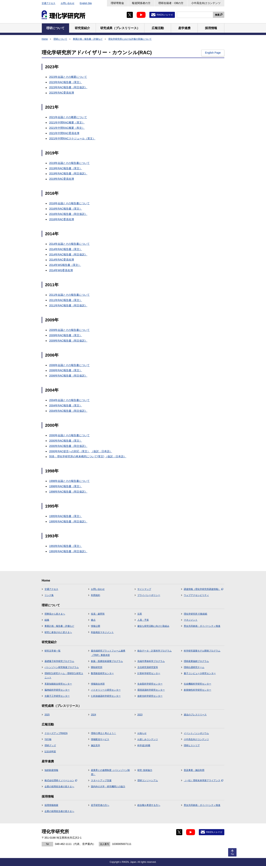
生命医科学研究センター (149, 683)
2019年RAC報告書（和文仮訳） (68, 173)
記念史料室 (50, 751)
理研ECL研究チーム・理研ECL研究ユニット (64, 675)
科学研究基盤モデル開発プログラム (202, 650)
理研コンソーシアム (147, 780)
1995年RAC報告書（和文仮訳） (68, 521)
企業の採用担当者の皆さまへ (59, 786)
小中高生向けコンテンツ (206, 3)
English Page (213, 52)
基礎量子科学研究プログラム (59, 661)
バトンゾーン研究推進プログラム (62, 667)
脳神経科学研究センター (57, 690)
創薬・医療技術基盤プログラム (107, 661)
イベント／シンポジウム (196, 733)
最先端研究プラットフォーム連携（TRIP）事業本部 (108, 652)
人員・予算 (143, 620)
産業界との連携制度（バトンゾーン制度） (110, 772)
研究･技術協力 (144, 770)
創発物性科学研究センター (197, 690)
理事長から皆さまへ (55, 614)
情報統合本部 (98, 683)
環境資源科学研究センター (151, 690)
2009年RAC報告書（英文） (65, 335)
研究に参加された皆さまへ (58, 632)
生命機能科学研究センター (197, 683)
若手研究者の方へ (100, 805)
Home (45, 39)
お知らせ (142, 733)
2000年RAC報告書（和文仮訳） (68, 445)
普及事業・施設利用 (194, 770)
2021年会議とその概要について (68, 117)
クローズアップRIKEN (56, 733)
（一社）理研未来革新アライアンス (203, 780)
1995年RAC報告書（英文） (65, 516)
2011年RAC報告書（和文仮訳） (68, 305)
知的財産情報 (51, 770)
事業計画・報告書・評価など (88, 39)
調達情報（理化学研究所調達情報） (203, 589)
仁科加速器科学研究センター (106, 696)
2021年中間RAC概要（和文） (67, 127)
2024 (93, 714)
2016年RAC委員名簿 (61, 219)
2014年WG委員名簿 (61, 270)
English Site (86, 3)
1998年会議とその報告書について (69, 480)
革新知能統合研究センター (58, 683)
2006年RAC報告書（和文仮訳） (68, 375)
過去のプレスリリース (195, 714)
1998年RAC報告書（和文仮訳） (68, 491)
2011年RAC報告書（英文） (65, 300)
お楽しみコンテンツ (147, 739)
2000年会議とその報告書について (69, 435)
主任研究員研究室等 (147, 667)
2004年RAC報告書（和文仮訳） (68, 410)
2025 (47, 714)
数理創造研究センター (102, 673)
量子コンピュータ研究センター (200, 673)
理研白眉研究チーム (194, 667)
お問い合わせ (67, 3)
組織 (47, 620)
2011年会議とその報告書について (69, 294)
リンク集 (49, 595)
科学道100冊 (143, 745)
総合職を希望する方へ (148, 805)
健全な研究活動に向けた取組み (153, 626)
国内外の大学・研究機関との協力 (108, 786)
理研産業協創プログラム (196, 661)
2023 (140, 714)
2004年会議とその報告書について (69, 400)
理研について (60, 39)
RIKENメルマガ (165, 15)
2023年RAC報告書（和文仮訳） (68, 87)
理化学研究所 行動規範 (195, 614)
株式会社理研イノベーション (61, 780)
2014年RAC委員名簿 (61, 259)
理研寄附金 (117, 3)
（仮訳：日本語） (101, 451)
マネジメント (191, 620)
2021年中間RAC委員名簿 (64, 133)
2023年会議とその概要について (68, 76)
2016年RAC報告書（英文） (65, 208)
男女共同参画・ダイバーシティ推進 (202, 626)
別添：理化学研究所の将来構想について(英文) (76, 456)
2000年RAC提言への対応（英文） (69, 451)
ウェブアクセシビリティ (196, 595)
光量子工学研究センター (57, 696)
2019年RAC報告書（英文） (65, 168)
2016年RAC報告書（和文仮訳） (68, 213)
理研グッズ (50, 745)
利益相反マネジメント (102, 632)
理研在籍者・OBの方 (170, 3)
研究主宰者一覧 (53, 650)
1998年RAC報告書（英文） (65, 486)
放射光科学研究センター (149, 696)
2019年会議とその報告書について (69, 162)
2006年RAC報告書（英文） (65, 370)
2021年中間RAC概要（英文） (67, 122)
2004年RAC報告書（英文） (65, 405)
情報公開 (95, 626)
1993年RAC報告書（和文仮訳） (68, 551)
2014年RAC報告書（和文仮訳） (68, 254)
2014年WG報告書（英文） (65, 264)
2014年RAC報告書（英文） (65, 249)
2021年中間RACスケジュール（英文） (72, 138)
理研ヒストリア (192, 745)
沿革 (139, 614)
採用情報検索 (51, 805)
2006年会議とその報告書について (69, 365)
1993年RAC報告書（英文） (65, 545)
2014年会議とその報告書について (69, 243)
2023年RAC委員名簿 (61, 92)
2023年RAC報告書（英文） (65, 82)
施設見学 (95, 745)
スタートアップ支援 (101, 780)
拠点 (93, 620)
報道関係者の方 (141, 3)
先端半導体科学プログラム (151, 661)
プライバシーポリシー (148, 595)
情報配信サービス (100, 739)
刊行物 (48, 739)
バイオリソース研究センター (106, 690)
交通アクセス (48, 3)
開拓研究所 (96, 667)
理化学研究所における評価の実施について (130, 39)
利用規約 (95, 595)
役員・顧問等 (98, 614)
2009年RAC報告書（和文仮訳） (68, 340)
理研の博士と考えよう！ (103, 733)
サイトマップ (144, 589)
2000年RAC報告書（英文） (65, 440)
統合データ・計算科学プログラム (154, 650)
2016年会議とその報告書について (69, 203)
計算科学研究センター (148, 673)
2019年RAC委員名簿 (61, 178)
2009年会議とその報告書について (69, 329)
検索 (217, 15)
